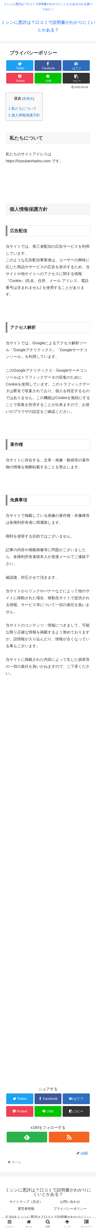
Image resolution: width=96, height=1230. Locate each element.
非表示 (28, 98)
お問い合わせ (70, 1202)
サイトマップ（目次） (26, 1202)
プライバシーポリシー (70, 1208)
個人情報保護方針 (24, 115)
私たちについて (22, 108)
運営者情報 (26, 1208)
